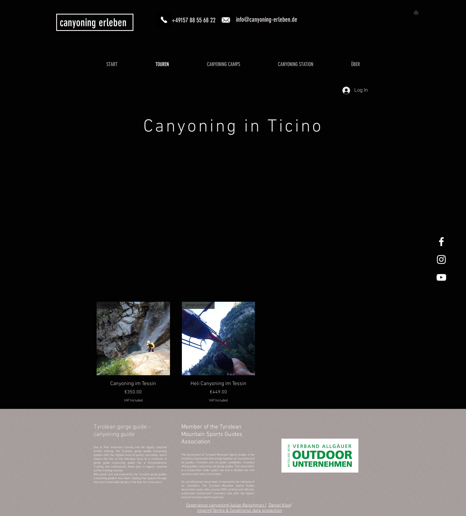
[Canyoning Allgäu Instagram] (441, 259)
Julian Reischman (247, 505)
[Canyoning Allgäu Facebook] (441, 242)
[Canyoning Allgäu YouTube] (441, 277)
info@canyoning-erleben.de (266, 19)
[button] (419, 12)
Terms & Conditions (231, 510)
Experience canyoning (207, 505)
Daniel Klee (280, 505)
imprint (204, 510)
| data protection (266, 510)
